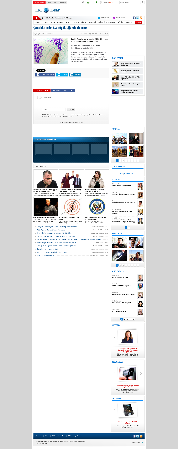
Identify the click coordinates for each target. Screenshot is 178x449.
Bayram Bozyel (124, 211)
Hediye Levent (124, 302)
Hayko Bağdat (124, 285)
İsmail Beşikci (124, 310)
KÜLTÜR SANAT (118, 399)
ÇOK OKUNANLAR (118, 166)
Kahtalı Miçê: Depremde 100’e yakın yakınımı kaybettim (56, 243)
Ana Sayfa (39, 436)
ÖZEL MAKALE (117, 362)
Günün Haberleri (39, 2)
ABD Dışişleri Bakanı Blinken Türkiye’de (51, 230)
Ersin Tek (124, 193)
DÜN (121, 174)
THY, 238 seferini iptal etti (46, 255)
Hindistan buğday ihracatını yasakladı (130, 71)
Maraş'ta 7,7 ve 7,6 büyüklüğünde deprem (52, 252)
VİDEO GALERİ (117, 234)
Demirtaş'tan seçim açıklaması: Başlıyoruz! (131, 64)
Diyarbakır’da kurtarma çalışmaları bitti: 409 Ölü (53, 233)
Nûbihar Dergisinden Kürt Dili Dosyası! (59, 18)
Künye (49, 2)
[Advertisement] (156, 40)
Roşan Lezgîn (124, 202)
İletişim (47, 436)
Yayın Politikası (78, 436)
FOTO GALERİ (117, 129)
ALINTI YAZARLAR (119, 271)
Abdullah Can (124, 220)
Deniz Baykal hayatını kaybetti (47, 249)
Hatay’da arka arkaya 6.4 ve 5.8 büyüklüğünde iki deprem (57, 227)
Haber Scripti (136, 442)
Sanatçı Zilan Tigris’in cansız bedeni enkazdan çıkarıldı (56, 246)
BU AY (133, 174)
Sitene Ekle (62, 2)
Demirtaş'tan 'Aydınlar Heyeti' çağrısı (130, 84)
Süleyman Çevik (124, 185)
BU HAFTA (127, 174)
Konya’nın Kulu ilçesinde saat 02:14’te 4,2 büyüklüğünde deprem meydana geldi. (71, 220)
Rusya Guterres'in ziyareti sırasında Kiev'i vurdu (129, 91)
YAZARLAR (116, 180)
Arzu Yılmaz (124, 293)
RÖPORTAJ (116, 325)
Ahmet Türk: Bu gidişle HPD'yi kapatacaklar (130, 78)
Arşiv (55, 2)
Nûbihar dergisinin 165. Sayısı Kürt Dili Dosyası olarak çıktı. (127, 424)
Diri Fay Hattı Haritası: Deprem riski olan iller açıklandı (56, 236)
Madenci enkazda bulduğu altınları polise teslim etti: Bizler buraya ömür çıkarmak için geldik (69, 239)
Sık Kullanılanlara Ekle (58, 436)
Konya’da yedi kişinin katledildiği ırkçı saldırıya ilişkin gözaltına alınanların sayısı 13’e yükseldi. (127, 388)
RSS (69, 436)
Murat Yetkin (124, 276)
